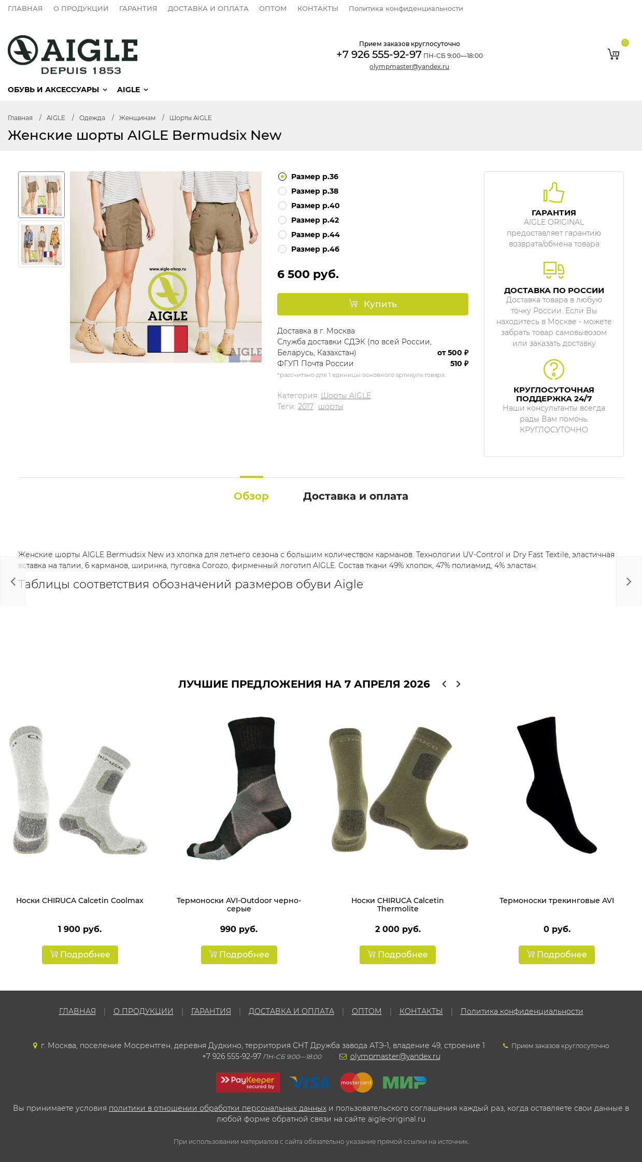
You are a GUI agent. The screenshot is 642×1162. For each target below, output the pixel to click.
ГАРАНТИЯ (138, 8)
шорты (331, 406)
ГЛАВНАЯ (25, 8)
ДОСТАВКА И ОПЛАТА (208, 8)
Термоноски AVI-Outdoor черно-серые (239, 904)
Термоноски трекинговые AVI (557, 900)
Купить (373, 304)
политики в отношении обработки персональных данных (217, 1108)
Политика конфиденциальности (406, 8)
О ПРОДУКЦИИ (81, 8)
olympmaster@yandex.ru (409, 66)
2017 (305, 406)
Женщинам (137, 118)
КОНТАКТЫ (317, 8)
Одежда (92, 118)
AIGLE (128, 89)
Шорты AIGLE (190, 118)
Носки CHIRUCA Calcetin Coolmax (80, 900)
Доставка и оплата (355, 496)
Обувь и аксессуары (53, 89)
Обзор (251, 496)
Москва (340, 331)
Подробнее (80, 955)
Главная (20, 118)
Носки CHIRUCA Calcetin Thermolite (397, 904)
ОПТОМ (273, 8)
